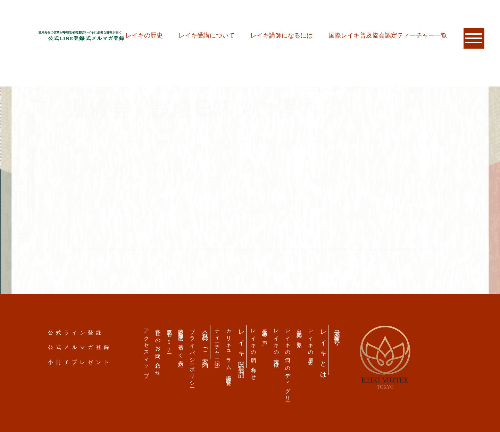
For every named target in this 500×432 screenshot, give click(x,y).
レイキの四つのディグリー (288, 363)
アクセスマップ (147, 350)
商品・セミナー (170, 338)
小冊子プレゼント (80, 362)
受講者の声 (265, 331)
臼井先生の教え (299, 336)
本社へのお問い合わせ (158, 349)
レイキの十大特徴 (277, 342)
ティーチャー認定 (217, 342)
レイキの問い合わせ (254, 352)
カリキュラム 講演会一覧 (229, 352)
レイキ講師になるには (281, 35)
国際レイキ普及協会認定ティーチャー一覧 (387, 35)
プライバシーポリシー (192, 355)
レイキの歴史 (144, 35)
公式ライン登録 (76, 332)
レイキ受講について (206, 35)
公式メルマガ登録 (80, 347)
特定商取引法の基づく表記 (181, 342)
